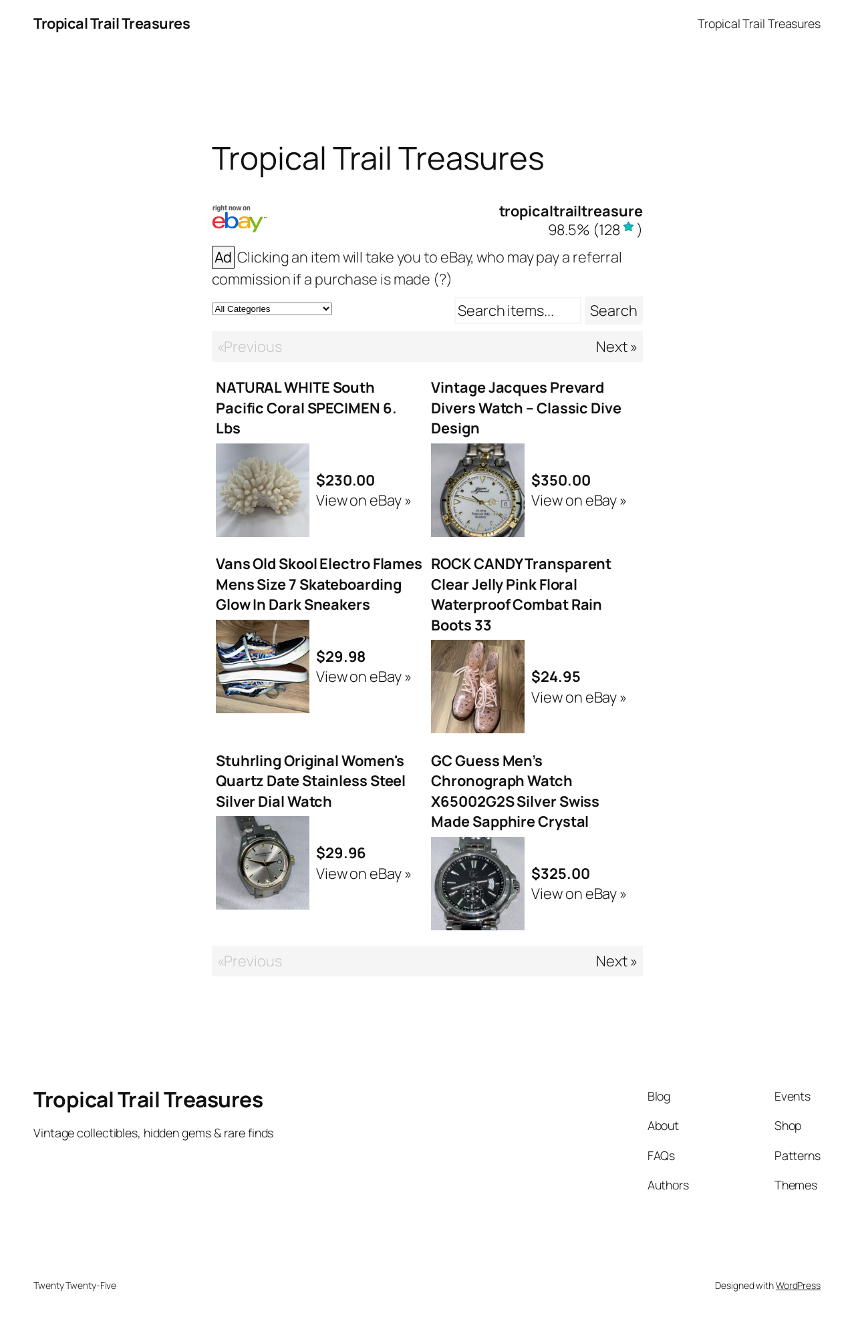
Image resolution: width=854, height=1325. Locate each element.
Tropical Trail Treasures (111, 23)
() (595, 230)
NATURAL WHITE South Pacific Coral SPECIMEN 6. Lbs (306, 407)
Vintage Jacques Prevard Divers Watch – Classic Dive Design (526, 407)
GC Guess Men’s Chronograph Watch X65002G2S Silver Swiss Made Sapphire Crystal (515, 791)
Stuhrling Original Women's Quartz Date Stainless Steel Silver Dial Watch (311, 781)
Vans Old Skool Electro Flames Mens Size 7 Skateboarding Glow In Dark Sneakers (319, 584)
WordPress (798, 1285)
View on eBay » (364, 500)
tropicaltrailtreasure (571, 211)
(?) (442, 279)
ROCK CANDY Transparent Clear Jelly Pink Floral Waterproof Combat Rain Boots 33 (521, 594)
